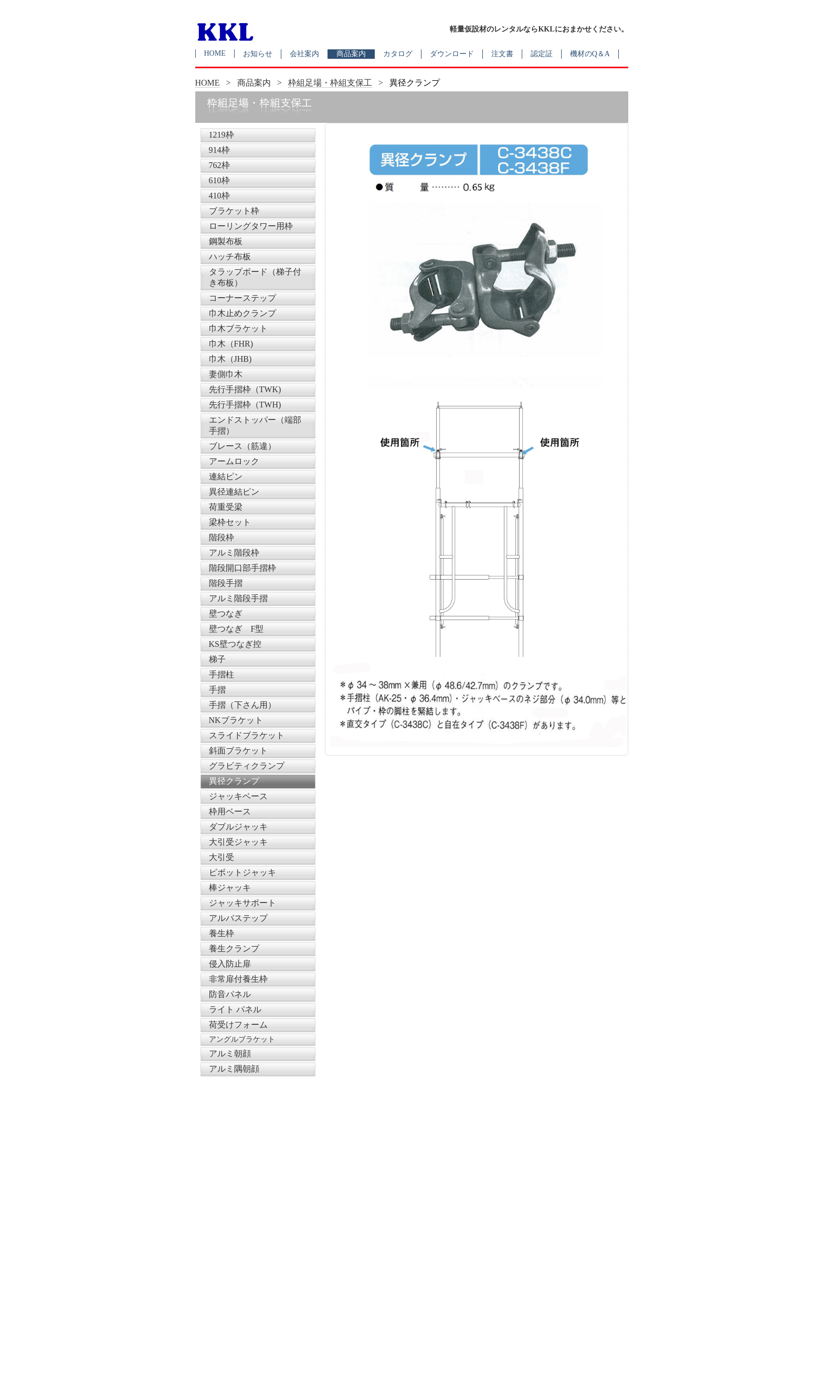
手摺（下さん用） (242, 704)
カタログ (398, 54)
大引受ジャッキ (238, 841)
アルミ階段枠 (234, 552)
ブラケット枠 (234, 210)
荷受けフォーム (238, 1024)
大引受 (221, 857)
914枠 (219, 149)
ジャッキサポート (242, 902)
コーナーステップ (242, 297)
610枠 (219, 180)
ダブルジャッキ (238, 826)
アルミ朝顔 (230, 1053)
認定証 (542, 54)
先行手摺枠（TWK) (245, 389)
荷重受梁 (225, 506)
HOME (215, 53)
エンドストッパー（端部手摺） (255, 425)
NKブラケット (236, 720)
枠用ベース (230, 811)
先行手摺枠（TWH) (245, 404)
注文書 (502, 54)
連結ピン (225, 476)
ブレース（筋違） (242, 446)
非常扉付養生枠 (238, 978)
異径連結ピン (234, 491)
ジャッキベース (238, 796)
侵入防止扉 (230, 963)
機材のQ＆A (590, 54)
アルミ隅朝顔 (234, 1068)
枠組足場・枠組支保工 (330, 82)
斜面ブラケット (238, 750)
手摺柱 (221, 674)
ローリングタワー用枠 (251, 226)
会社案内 (304, 54)
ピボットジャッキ (242, 872)
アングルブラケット (242, 1039)
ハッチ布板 (230, 256)
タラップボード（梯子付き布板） (255, 277)
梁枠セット (230, 522)
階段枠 (221, 537)
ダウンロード (452, 54)
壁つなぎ (225, 613)
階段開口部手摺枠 (242, 567)
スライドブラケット (246, 735)
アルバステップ (238, 918)
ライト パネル (235, 1009)
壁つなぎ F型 (236, 628)
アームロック (234, 461)
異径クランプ (234, 781)
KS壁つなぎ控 (235, 643)
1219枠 (221, 134)
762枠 (219, 165)
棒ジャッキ (230, 887)
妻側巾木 (225, 374)
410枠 (219, 195)
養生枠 (221, 933)
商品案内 (351, 54)
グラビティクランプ (246, 765)
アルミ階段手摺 (238, 598)
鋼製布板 (225, 241)
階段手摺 (225, 583)
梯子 (217, 659)
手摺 (217, 689)
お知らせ (257, 54)
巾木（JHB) (230, 358)
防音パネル (230, 994)
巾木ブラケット (238, 328)
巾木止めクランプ (242, 313)
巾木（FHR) (231, 343)
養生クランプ (234, 948)
